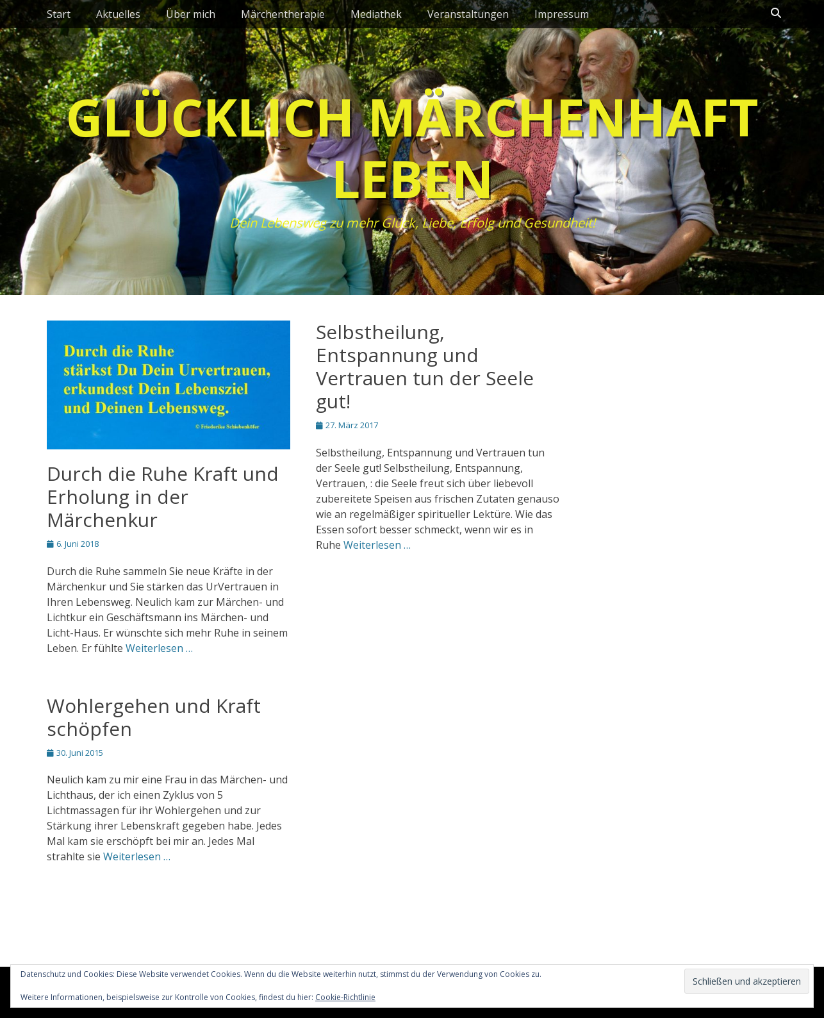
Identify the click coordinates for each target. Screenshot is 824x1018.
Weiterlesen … (159, 648)
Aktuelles (118, 14)
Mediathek (376, 14)
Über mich (190, 14)
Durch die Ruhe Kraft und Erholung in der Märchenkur (163, 496)
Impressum (561, 14)
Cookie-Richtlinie (345, 997)
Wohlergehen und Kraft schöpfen (154, 717)
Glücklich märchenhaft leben (412, 147)
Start (58, 14)
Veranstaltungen (468, 14)
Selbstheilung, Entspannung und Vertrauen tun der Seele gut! (425, 366)
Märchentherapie (283, 14)
